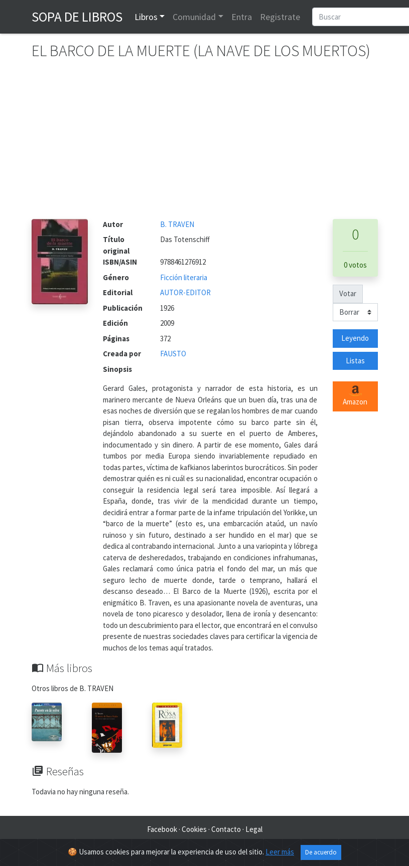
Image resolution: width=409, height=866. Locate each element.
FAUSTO (173, 353)
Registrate (280, 17)
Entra (241, 17)
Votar (347, 293)
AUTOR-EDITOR (185, 292)
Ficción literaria (183, 277)
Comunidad (194, 17)
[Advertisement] (204, 144)
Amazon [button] (355, 395)
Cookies (194, 829)
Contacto (226, 829)
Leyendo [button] (355, 338)
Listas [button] (355, 360)
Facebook (162, 829)
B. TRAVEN (177, 224)
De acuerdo (321, 852)
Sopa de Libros (77, 16)
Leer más (279, 851)
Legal (253, 829)
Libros (146, 17)
